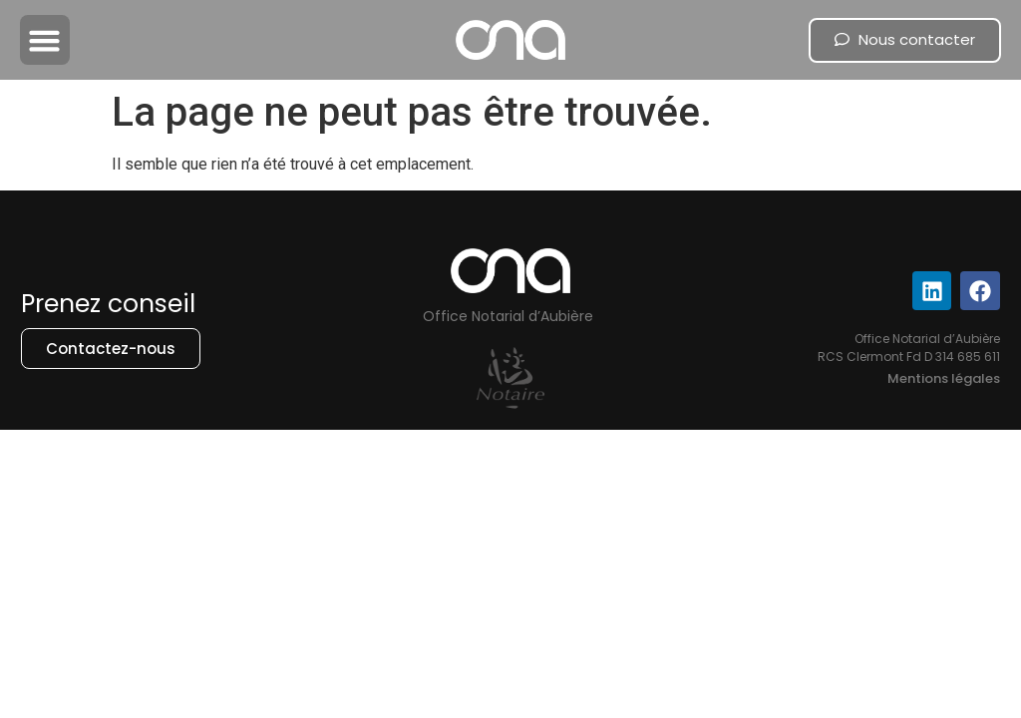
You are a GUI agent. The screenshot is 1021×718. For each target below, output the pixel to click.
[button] (45, 40)
